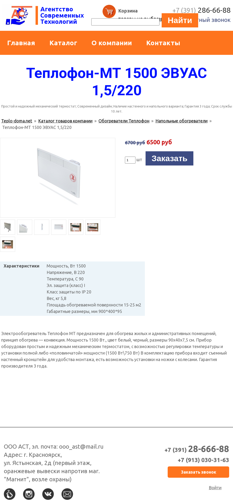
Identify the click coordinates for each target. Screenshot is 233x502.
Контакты (163, 42)
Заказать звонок (198, 472)
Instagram (29, 494)
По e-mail (67, 494)
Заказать (169, 158)
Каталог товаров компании (65, 120)
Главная (21, 42)
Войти (215, 487)
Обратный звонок (206, 20)
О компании (112, 42)
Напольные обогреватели (181, 120)
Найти (180, 20)
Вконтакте (48, 494)
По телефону (9, 494)
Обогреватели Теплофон (123, 120)
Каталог (63, 42)
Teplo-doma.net (16, 120)
